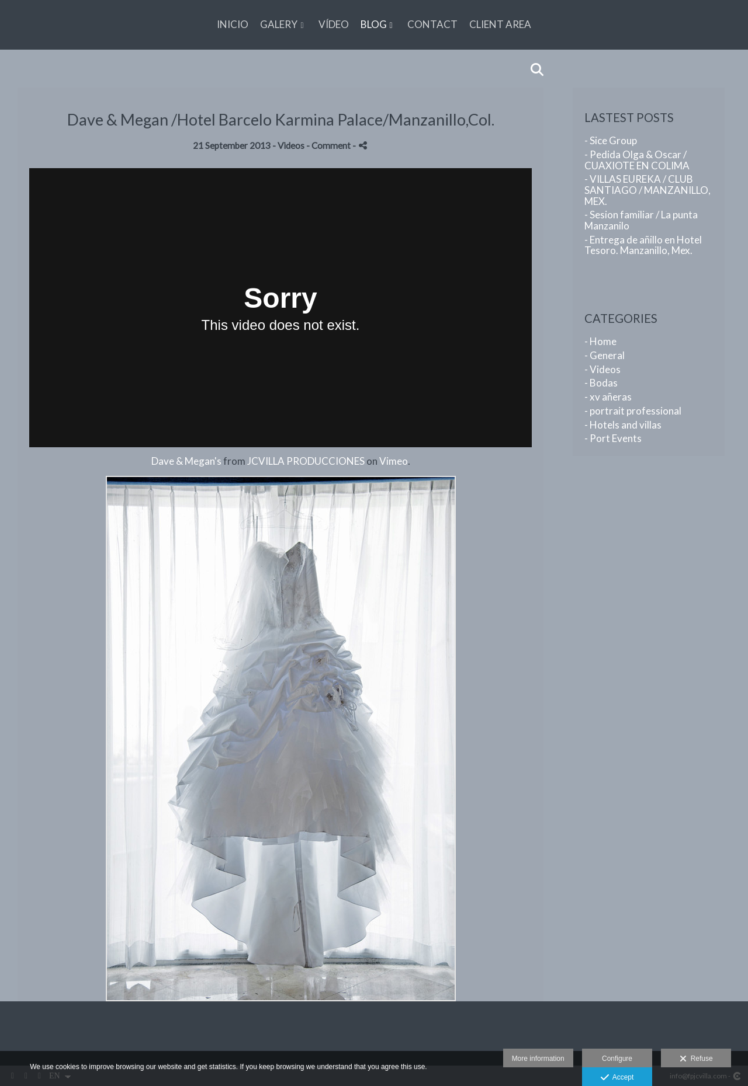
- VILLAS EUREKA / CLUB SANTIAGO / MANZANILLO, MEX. (647, 190)
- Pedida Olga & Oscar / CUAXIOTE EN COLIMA (637, 160)
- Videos (602, 369)
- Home (600, 341)
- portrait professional (632, 411)
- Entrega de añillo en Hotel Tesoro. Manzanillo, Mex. (643, 245)
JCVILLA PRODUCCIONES (306, 461)
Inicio (232, 24)
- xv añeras (608, 397)
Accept (617, 1077)
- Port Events (613, 438)
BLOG (374, 24)
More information (538, 1058)
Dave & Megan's (186, 461)
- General (604, 355)
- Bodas (601, 383)
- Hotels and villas (623, 425)
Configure (617, 1058)
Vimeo (393, 461)
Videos (291, 145)
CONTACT (432, 24)
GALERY (278, 24)
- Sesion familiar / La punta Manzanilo (641, 220)
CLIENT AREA (500, 24)
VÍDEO (333, 24)
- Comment (329, 145)
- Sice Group (610, 140)
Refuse (696, 1059)
